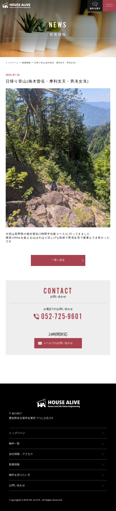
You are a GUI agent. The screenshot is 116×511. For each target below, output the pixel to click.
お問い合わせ (17, 485)
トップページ (17, 433)
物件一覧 (14, 443)
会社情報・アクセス (21, 454)
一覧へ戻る (58, 260)
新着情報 (14, 464)
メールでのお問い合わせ (58, 343)
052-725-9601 (62, 316)
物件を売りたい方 (19, 475)
